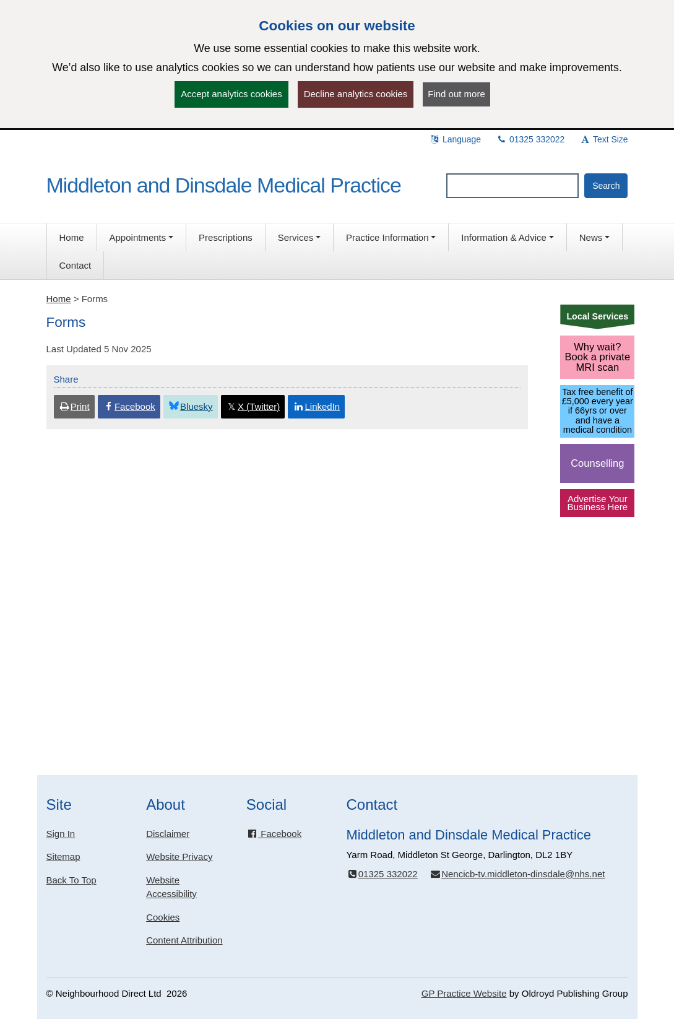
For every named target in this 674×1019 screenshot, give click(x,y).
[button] (141, 237)
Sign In (61, 833)
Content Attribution (184, 940)
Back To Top (71, 880)
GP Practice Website (464, 993)
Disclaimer (167, 833)
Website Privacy (179, 856)
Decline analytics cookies (356, 94)
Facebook (273, 833)
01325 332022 (530, 139)
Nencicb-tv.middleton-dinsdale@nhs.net (517, 874)
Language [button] (455, 139)
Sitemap (63, 856)
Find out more (456, 94)
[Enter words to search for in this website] (512, 185)
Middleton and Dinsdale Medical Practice (223, 185)
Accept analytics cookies (231, 94)
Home (58, 298)
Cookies (162, 917)
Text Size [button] (603, 139)
